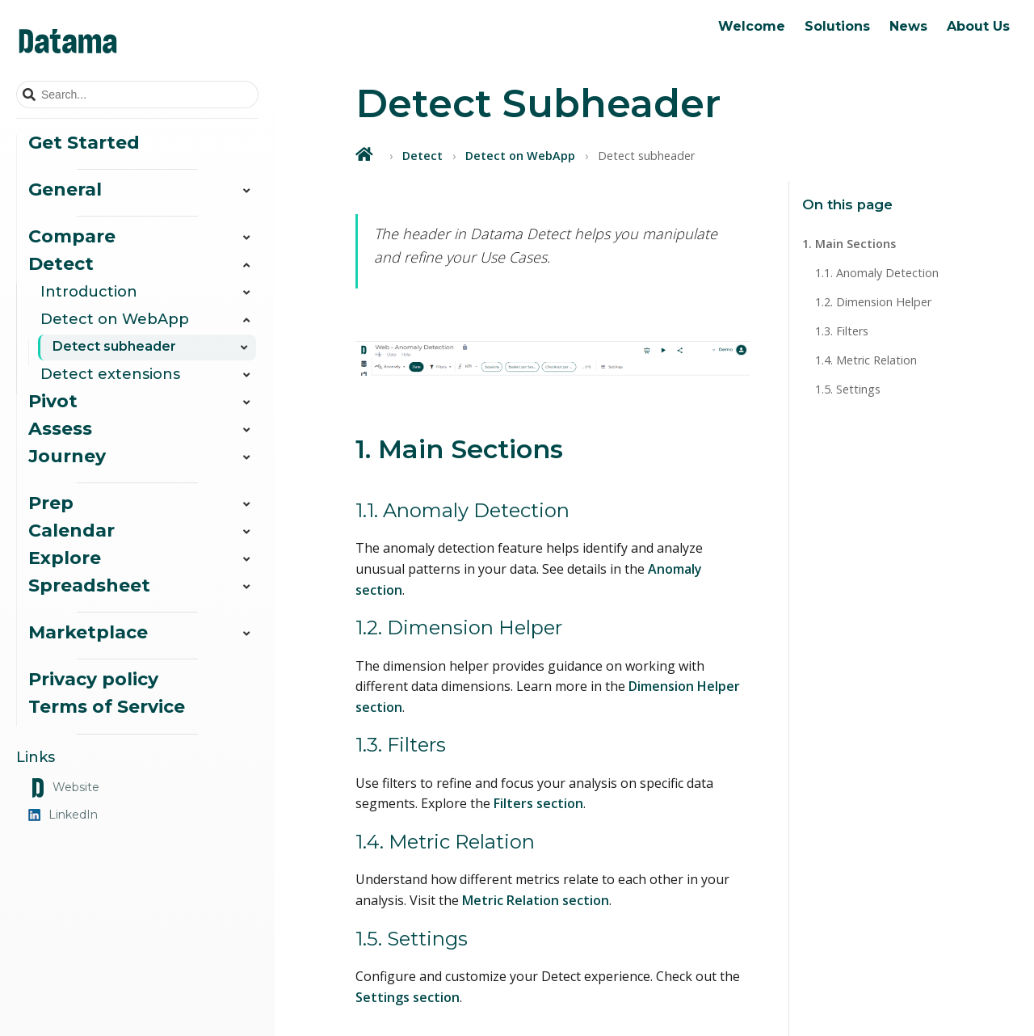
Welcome (751, 26)
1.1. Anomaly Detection (877, 272)
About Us (978, 26)
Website (63, 788)
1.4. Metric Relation (866, 360)
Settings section (407, 997)
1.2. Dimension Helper (873, 302)
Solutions (837, 26)
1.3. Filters (841, 331)
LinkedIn (63, 814)
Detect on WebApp (520, 155)
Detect (422, 155)
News (908, 26)
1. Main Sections (849, 243)
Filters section (538, 803)
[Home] (365, 154)
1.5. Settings (848, 389)
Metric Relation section (535, 900)
